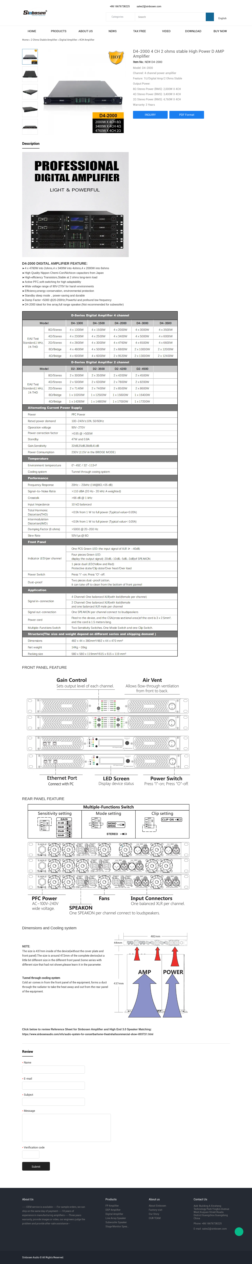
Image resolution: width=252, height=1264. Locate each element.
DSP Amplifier (113, 1209)
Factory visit (155, 1209)
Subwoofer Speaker (116, 1222)
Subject (27, 1094)
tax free (139, 31)
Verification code (33, 1147)
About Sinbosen (157, 1205)
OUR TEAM (155, 1218)
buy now (220, 31)
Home (25, 39)
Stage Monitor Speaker (117, 1226)
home (32, 31)
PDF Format (186, 114)
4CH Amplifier (86, 39)
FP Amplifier (112, 1205)
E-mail (27, 1078)
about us (85, 31)
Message (28, 1110)
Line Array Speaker (115, 1218)
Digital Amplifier (68, 39)
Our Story (154, 1214)
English (222, 18)
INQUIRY (150, 114)
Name (26, 1062)
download (193, 31)
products (58, 31)
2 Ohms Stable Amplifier (44, 39)
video (166, 31)
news (113, 31)
